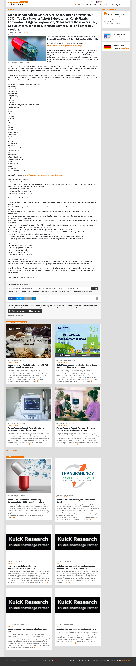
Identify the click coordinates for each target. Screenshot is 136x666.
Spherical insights (13, 362)
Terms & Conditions (92, 660)
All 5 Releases (12, 451)
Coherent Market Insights (15, 497)
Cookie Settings (126, 660)
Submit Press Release (92, 5)
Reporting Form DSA (115, 660)
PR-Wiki (85, 2)
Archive (112, 5)
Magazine (118, 5)
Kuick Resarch (11, 563)
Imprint (91, 2)
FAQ (71, 660)
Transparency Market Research (65, 497)
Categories (81, 5)
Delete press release (17, 311)
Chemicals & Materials (69, 360)
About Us (125, 5)
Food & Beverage (19, 360)
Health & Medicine (27, 33)
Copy (94, 289)
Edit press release (34, 311)
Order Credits (104, 5)
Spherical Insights (24, 34)
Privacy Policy (82, 660)
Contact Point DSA (104, 660)
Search (124, 2)
